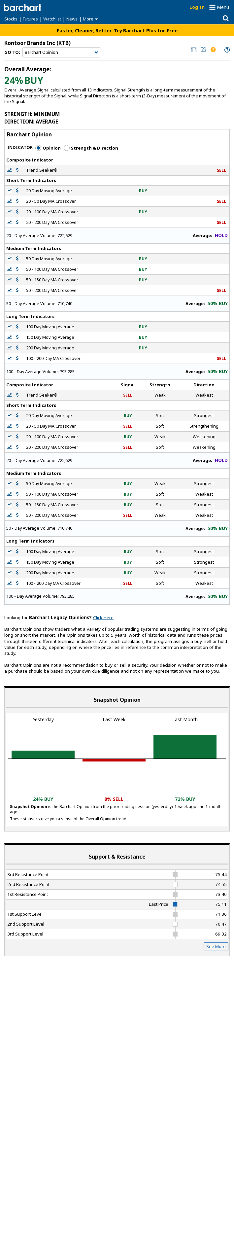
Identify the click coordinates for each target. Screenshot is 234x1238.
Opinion (48, 148)
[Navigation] (61, 52)
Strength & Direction (91, 148)
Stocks (10, 19)
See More (216, 946)
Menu (223, 7)
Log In (197, 7)
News (72, 19)
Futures (30, 19)
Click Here (103, 617)
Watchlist (52, 19)
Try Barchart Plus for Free (146, 30)
